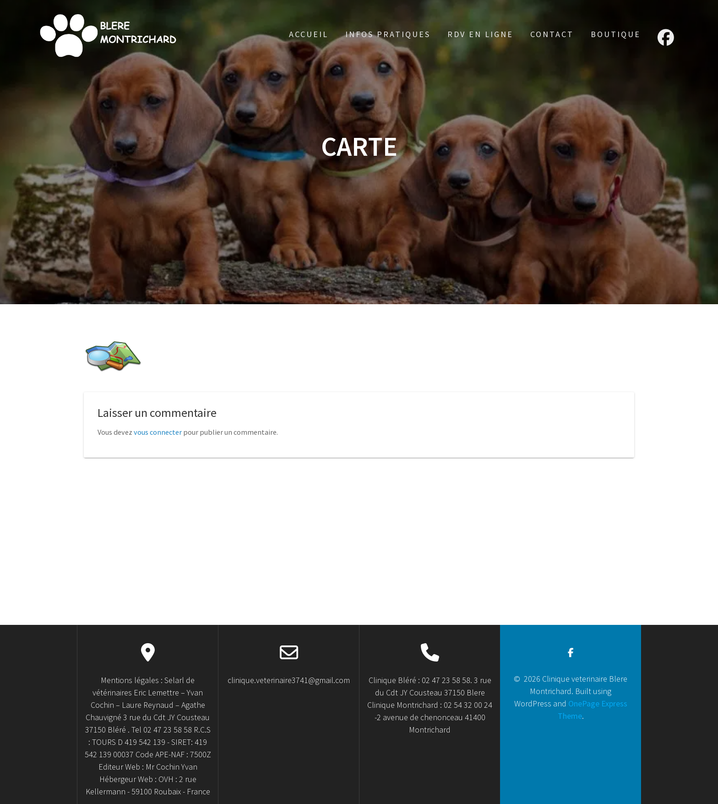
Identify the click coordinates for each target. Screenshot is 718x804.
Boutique (616, 34)
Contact (552, 34)
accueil (308, 34)
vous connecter (158, 432)
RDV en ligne (480, 34)
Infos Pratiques (387, 34)
